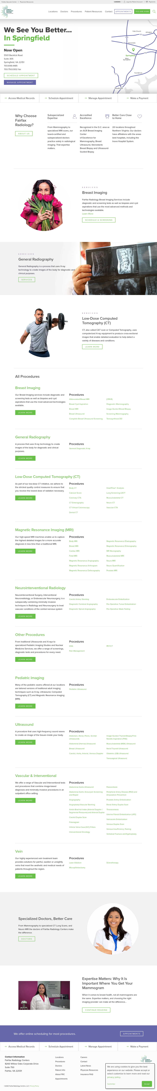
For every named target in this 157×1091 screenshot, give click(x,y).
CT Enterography (76, 502)
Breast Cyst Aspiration (78, 404)
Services (26, 279)
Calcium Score (75, 492)
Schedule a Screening (98, 220)
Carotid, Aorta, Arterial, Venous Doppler (86, 753)
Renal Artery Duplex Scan (117, 804)
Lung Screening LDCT (115, 492)
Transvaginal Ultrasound (116, 758)
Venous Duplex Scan (115, 824)
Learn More (87, 213)
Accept (147, 1084)
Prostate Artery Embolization (118, 799)
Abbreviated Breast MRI (79, 399)
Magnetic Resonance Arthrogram (83, 565)
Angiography (74, 799)
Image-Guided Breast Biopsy (118, 409)
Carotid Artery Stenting (79, 599)
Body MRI (73, 541)
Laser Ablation (75, 862)
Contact (108, 11)
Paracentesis (111, 787)
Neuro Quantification (115, 565)
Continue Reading (96, 1010)
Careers (117, 2)
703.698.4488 (142, 11)
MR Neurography (113, 551)
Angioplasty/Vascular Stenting (82, 804)
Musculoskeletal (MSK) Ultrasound (121, 743)
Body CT (73, 488)
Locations (53, 11)
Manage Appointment (20, 82)
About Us (24, 133)
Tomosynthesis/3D (114, 418)
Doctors (64, 11)
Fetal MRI (73, 555)
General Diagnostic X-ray (79, 448)
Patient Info (60, 1070)
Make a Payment (139, 98)
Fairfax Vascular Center (9, 2)
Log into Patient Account (134, 2)
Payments (152, 2)
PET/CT (109, 646)
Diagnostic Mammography (117, 404)
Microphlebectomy (77, 867)
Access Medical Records (21, 98)
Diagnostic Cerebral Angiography (83, 604)
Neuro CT (110, 502)
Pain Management (77, 650)
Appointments (123, 11)
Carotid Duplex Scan (78, 817)
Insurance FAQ (86, 1074)
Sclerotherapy (112, 862)
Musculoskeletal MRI (115, 555)
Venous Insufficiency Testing (118, 829)
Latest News (85, 1065)
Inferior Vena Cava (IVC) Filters (82, 827)
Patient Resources (93, 11)
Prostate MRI (111, 570)
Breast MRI (73, 409)
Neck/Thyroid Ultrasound (117, 748)
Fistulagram (74, 822)
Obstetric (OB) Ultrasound (117, 753)
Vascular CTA (112, 507)
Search (154, 11)
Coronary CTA (75, 497)
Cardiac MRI (74, 551)
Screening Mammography (117, 413)
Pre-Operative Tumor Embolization (121, 604)
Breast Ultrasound (76, 413)
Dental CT (73, 512)
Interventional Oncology (79, 832)
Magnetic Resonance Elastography (121, 541)
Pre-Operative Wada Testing (118, 609)
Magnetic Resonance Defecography (84, 570)
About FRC (60, 1074)
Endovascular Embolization (118, 599)
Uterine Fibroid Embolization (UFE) (121, 814)
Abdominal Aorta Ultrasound (81, 787)
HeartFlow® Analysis (115, 488)
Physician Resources (26, 2)
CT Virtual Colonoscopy (79, 507)
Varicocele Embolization (116, 819)
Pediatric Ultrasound (77, 689)
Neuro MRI (111, 560)
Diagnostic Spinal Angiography (82, 609)
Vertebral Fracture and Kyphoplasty (121, 834)
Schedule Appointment (21, 75)
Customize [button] (111, 1084)
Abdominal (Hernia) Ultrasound (82, 743)
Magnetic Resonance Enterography (121, 546)
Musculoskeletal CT (114, 497)
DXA (71, 646)
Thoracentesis (112, 809)
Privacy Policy (34, 1086)
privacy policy (113, 1077)
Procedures (76, 11)
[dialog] (130, 1076)
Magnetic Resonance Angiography (84, 560)
